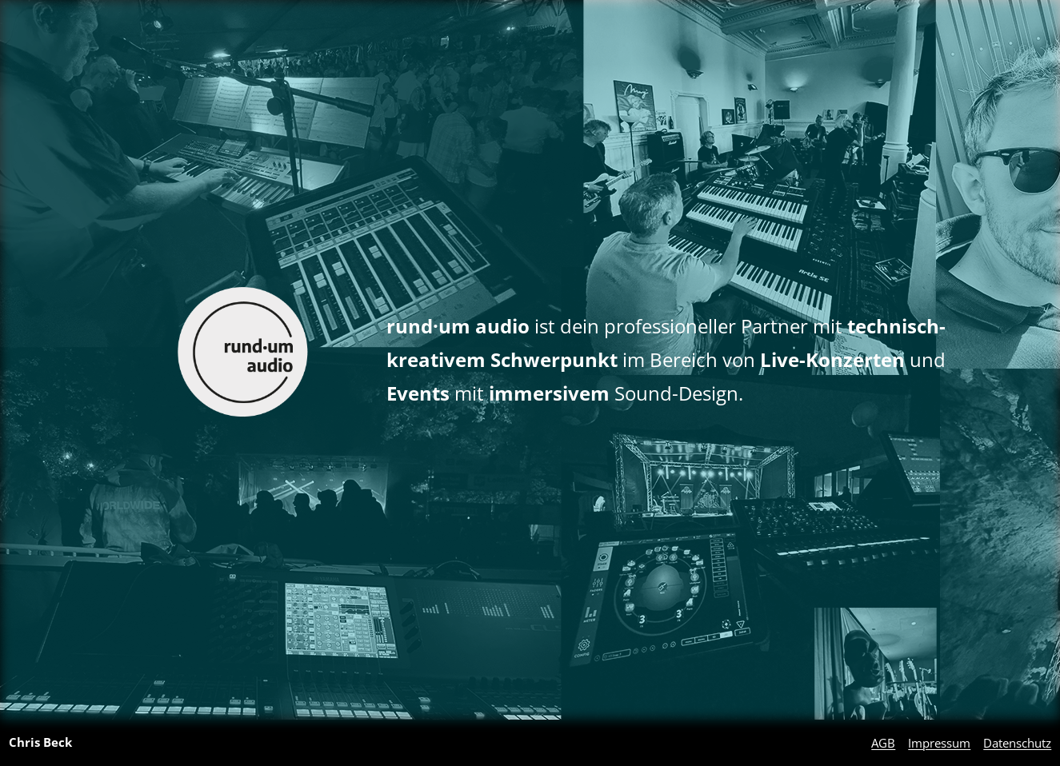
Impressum (939, 743)
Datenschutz (1017, 743)
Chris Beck (40, 742)
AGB (883, 743)
